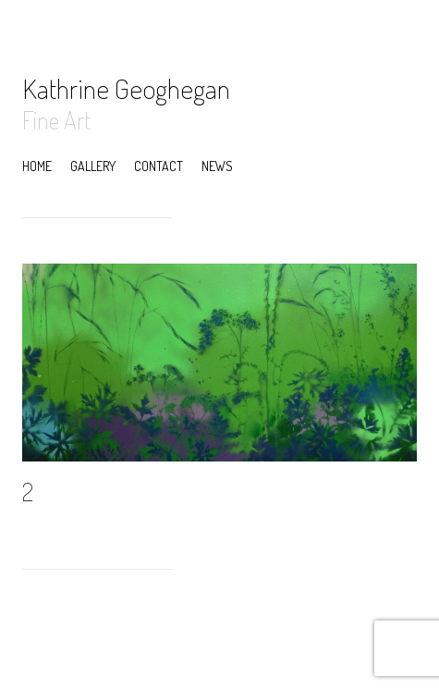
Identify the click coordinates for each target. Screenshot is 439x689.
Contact (158, 166)
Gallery (93, 166)
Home (37, 166)
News (217, 166)
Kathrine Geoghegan (126, 88)
